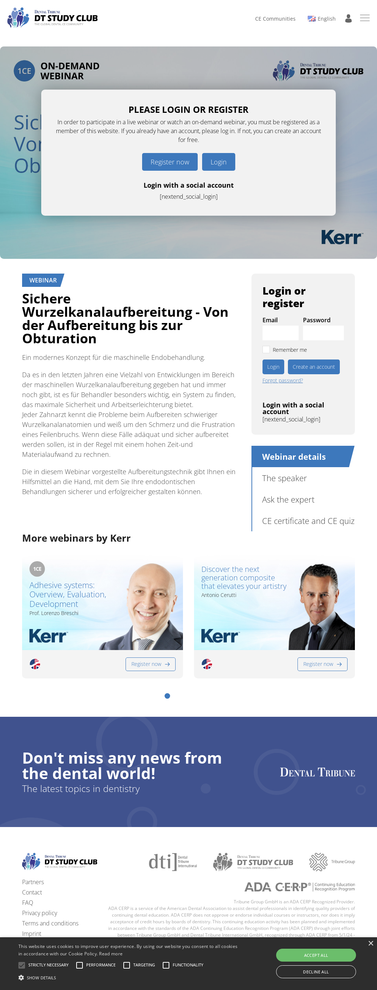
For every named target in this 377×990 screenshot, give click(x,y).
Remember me (290, 349)
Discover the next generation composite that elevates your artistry (243, 577)
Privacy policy (39, 913)
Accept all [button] (316, 955)
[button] (167, 696)
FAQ (27, 903)
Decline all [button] (316, 972)
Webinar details (294, 456)
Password (317, 320)
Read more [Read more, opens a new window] (111, 954)
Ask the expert (288, 499)
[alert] (188, 963)
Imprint (31, 934)
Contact (32, 892)
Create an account (314, 366)
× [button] (370, 943)
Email (270, 320)
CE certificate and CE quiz (308, 520)
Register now (170, 161)
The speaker (284, 477)
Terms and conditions (50, 923)
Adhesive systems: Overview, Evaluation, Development (67, 594)
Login (219, 161)
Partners (33, 882)
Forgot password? (283, 380)
